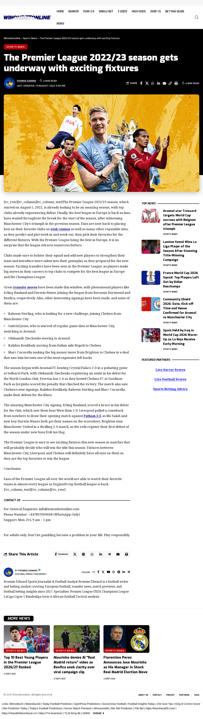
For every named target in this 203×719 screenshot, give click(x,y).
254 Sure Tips (165, 704)
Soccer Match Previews (77, 709)
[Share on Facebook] (141, 84)
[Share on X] (147, 84)
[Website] (92, 573)
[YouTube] (107, 573)
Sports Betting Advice (170, 389)
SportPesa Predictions (87, 704)
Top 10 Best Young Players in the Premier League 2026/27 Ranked (26, 663)
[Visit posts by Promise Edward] (8, 573)
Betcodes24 (16, 704)
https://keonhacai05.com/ (160, 709)
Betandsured (32, 704)
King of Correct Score (187, 704)
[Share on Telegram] (109, 555)
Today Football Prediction (57, 704)
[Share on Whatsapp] (152, 84)
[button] (196, 17)
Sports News (16, 47)
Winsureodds (101, 709)
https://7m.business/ (50, 714)
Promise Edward (27, 81)
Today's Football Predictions (45, 709)
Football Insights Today (141, 704)
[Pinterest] (118, 573)
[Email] (164, 84)
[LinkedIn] (123, 573)
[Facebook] (96, 573)
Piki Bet (139, 709)
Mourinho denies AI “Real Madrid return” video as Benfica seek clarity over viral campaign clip (74, 665)
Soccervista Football (114, 704)
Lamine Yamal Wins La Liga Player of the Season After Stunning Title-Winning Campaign (180, 249)
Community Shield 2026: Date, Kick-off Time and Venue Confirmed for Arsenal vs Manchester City (179, 307)
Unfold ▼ (99, 714)
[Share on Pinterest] (82, 555)
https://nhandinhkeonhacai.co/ (19, 714)
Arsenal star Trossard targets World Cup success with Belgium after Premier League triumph (179, 218)
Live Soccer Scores (170, 369)
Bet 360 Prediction (122, 709)
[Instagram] (113, 573)
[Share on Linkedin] (158, 84)
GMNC (86, 714)
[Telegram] (128, 573)
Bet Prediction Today (15, 709)
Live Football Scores (170, 379)
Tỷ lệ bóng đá (72, 714)
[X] (102, 573)
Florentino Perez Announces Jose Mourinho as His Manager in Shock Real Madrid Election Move (125, 665)
